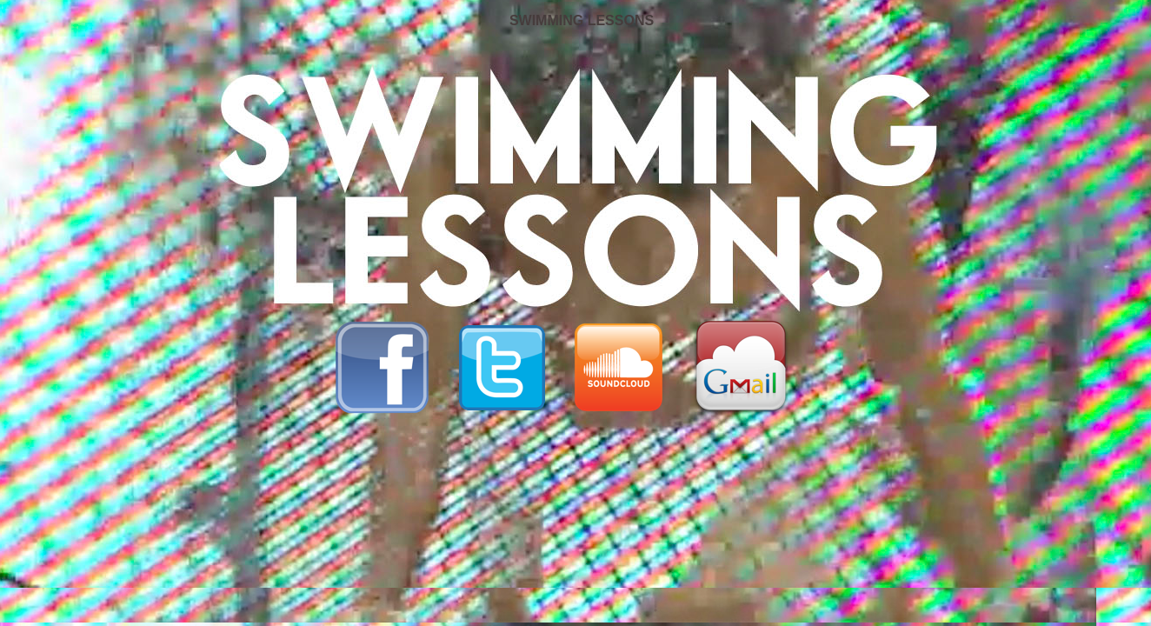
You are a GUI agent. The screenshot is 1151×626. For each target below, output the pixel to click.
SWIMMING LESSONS (581, 20)
